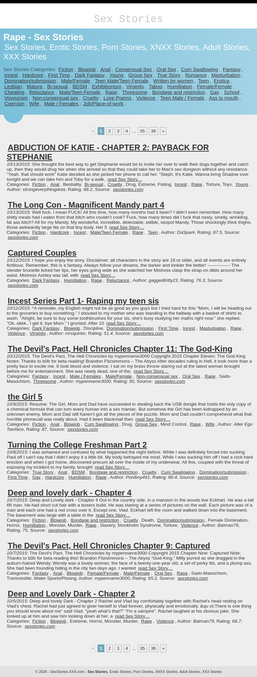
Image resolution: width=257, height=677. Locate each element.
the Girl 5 (25, 396)
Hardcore (32, 75)
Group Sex (140, 75)
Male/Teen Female (79, 92)
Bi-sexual (57, 86)
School (232, 92)
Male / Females (61, 103)
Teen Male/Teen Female (122, 81)
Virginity (135, 86)
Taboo (156, 86)
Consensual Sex (133, 69)
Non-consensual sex (55, 98)
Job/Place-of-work (103, 103)
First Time (59, 75)
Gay (214, 92)
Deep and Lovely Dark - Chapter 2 (71, 593)
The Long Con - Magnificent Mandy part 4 (86, 204)
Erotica (221, 81)
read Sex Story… (124, 179)
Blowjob (87, 69)
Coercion (14, 103)
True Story (168, 75)
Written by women (173, 81)
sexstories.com (128, 189)
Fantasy (232, 69)
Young (116, 75)
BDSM (79, 86)
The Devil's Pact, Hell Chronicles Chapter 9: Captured (109, 545)
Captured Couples (42, 252)
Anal (105, 69)
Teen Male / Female (182, 98)
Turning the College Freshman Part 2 (77, 444)
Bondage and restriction (178, 92)
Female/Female (214, 86)
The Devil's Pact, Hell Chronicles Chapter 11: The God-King (120, 348)
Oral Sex (166, 69)
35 (142, 131)
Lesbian (13, 86)
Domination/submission (30, 81)
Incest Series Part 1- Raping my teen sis (83, 300)
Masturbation (225, 75)
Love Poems (118, 98)
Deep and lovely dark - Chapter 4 (70, 492)
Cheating (14, 92)
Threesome (135, 92)
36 (153, 131)
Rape (111, 92)
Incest (11, 75)
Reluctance (41, 92)
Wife (34, 103)
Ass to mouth (223, 98)
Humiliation (179, 86)
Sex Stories (128, 19)
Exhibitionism (106, 86)
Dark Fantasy (90, 75)
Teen (203, 81)
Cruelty (91, 98)
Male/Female (75, 81)
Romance (196, 75)
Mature (35, 86)
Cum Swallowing (199, 69)
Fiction (65, 69)
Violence (145, 98)
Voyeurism (16, 98)
